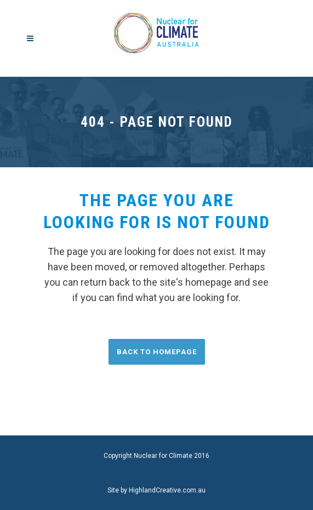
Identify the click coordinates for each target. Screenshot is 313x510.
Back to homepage (157, 352)
